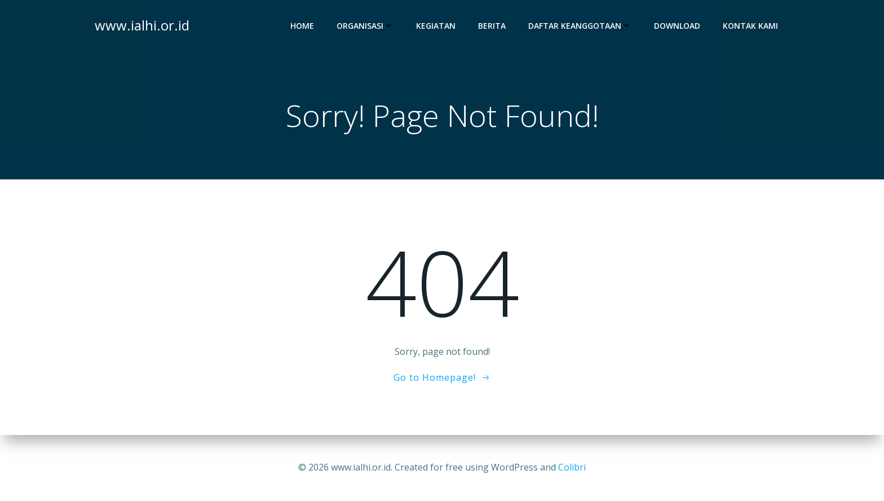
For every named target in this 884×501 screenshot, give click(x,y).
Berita (492, 25)
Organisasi (365, 25)
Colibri (572, 467)
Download (677, 25)
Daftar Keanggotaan (579, 25)
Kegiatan (436, 25)
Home (302, 25)
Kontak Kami (750, 25)
